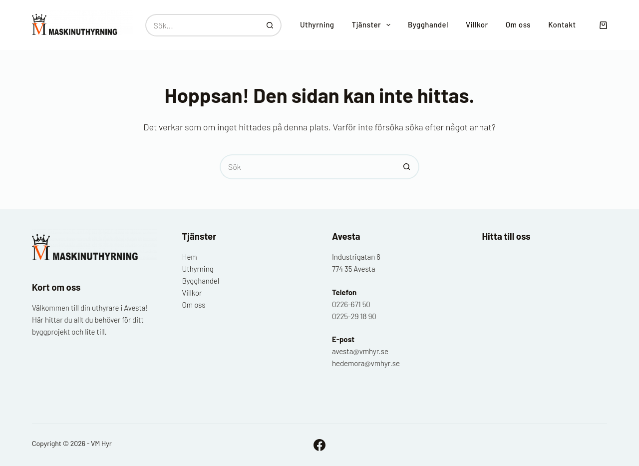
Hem (189, 256)
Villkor (477, 24)
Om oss (518, 24)
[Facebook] (319, 445)
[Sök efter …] (202, 25)
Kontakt (562, 24)
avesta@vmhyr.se (360, 351)
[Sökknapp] (270, 25)
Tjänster (373, 25)
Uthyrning (317, 24)
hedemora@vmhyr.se (366, 363)
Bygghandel (428, 24)
